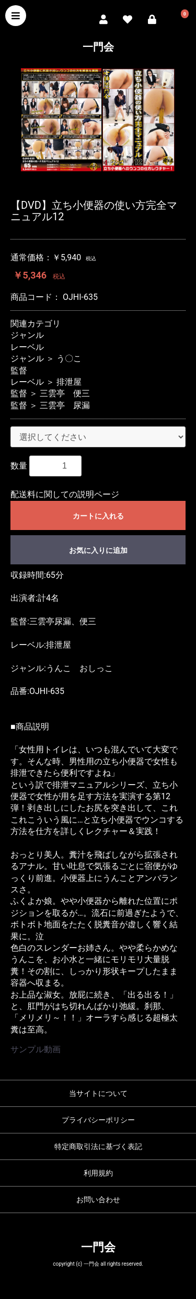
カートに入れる (98, 516)
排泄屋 (69, 382)
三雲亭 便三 (65, 393)
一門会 (98, 47)
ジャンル (27, 335)
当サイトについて (98, 1093)
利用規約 (98, 1173)
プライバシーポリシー (98, 1120)
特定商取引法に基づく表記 (98, 1146)
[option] (98, 119)
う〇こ (69, 358)
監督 (18, 370)
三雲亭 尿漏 (65, 405)
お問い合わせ (98, 1199)
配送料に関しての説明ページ (64, 494)
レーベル (27, 347)
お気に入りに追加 (98, 550)
